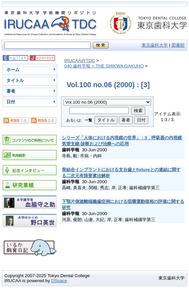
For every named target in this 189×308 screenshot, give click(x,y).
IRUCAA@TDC (79, 60)
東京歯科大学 (155, 45)
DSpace (59, 280)
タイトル (15, 80)
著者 (10, 91)
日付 (10, 101)
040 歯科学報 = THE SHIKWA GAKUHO (104, 65)
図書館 (178, 45)
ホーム (13, 69)
